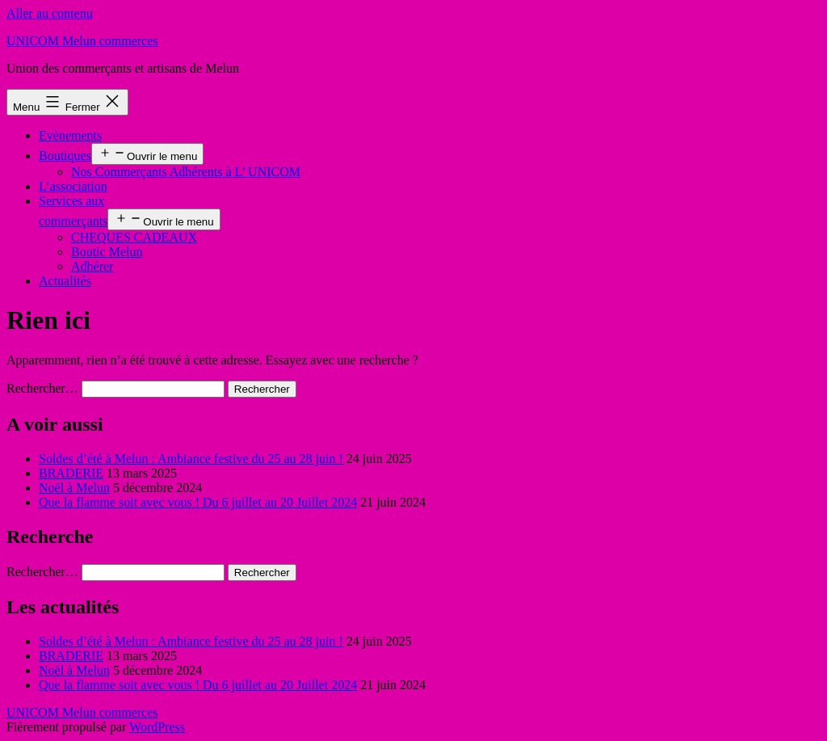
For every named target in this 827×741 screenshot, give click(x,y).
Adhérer (92, 266)
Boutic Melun (106, 252)
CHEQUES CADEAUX (134, 237)
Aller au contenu (49, 13)
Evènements (70, 135)
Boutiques (65, 155)
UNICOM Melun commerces (82, 41)
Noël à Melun (74, 488)
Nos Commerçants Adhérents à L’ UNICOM (185, 172)
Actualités (65, 281)
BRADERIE (71, 473)
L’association (73, 186)
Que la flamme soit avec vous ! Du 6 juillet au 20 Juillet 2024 (198, 502)
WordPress (157, 727)
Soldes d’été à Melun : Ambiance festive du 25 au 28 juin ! (191, 458)
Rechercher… (42, 388)
